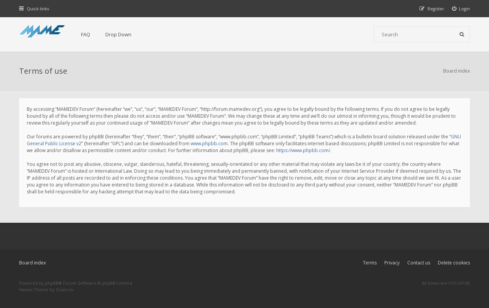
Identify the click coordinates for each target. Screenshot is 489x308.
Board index (32, 262)
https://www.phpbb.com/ (303, 150)
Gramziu (65, 289)
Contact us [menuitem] (418, 262)
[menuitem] (461, 8)
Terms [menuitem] (370, 262)
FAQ (85, 34)
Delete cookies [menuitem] (454, 262)
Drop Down (118, 34)
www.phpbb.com (209, 143)
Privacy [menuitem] (392, 262)
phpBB (51, 283)
